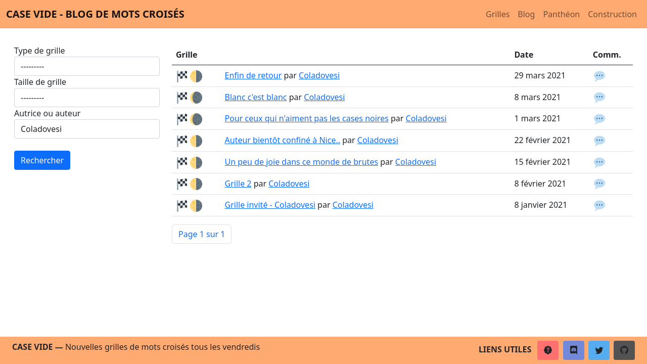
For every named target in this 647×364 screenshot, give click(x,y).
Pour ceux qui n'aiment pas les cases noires (307, 118)
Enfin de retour (253, 75)
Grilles (498, 14)
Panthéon (561, 14)
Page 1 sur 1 (201, 234)
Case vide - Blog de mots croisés (95, 14)
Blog (526, 14)
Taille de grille (40, 81)
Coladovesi (319, 75)
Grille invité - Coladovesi (270, 204)
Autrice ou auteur (47, 113)
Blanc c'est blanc (256, 97)
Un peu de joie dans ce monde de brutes (302, 161)
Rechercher (42, 160)
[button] (548, 350)
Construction (612, 14)
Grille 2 (238, 183)
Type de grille (39, 50)
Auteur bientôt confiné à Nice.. (283, 140)
